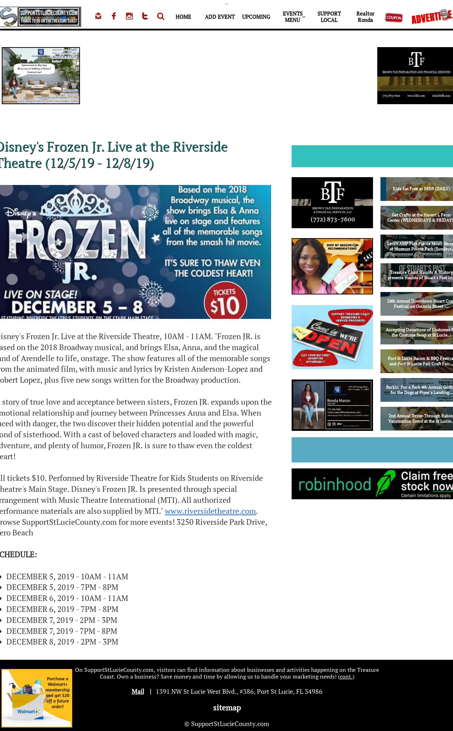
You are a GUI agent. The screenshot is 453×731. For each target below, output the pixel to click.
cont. (346, 676)
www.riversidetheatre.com (210, 511)
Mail (138, 691)
